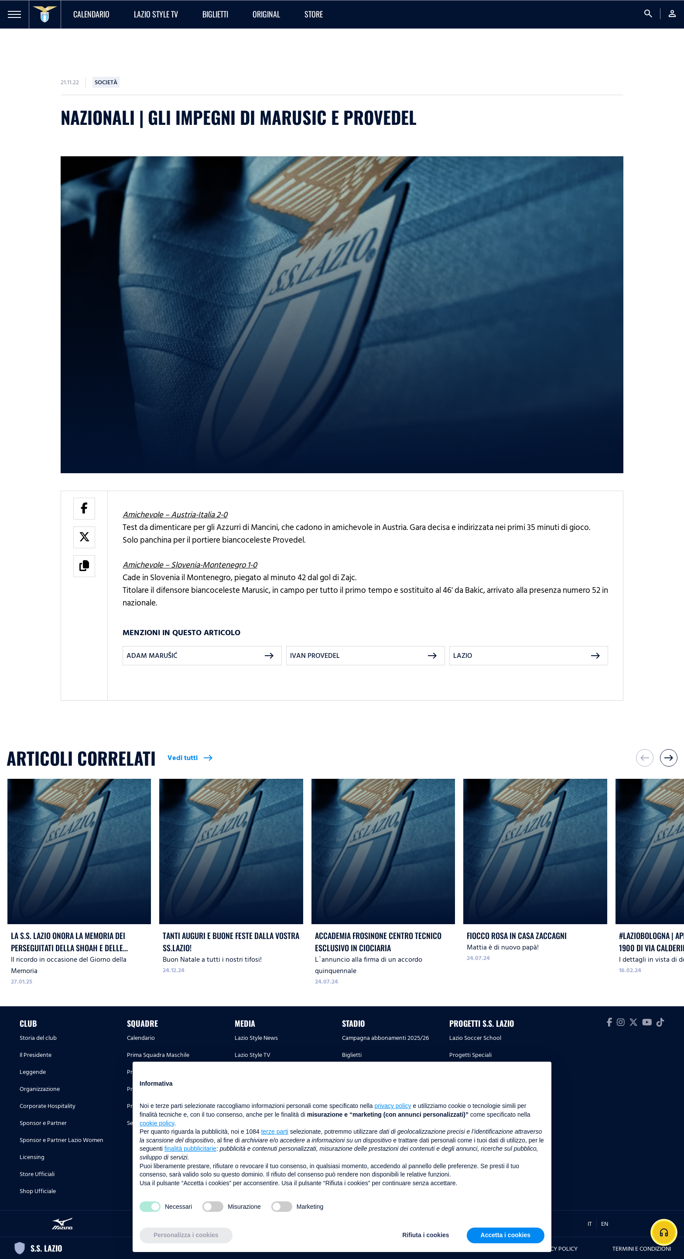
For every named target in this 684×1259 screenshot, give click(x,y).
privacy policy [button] (393, 1105)
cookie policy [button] (157, 1123)
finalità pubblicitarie (190, 1148)
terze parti (274, 1131)
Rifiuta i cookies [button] (425, 1234)
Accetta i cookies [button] (505, 1234)
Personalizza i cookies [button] (186, 1234)
